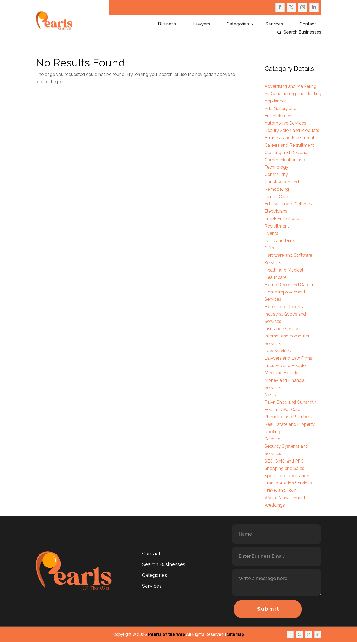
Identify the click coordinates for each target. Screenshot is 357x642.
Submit (268, 609)
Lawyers (201, 24)
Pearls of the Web (166, 634)
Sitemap (235, 634)
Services (274, 24)
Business (167, 24)
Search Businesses (302, 32)
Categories (238, 24)
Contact (308, 24)
